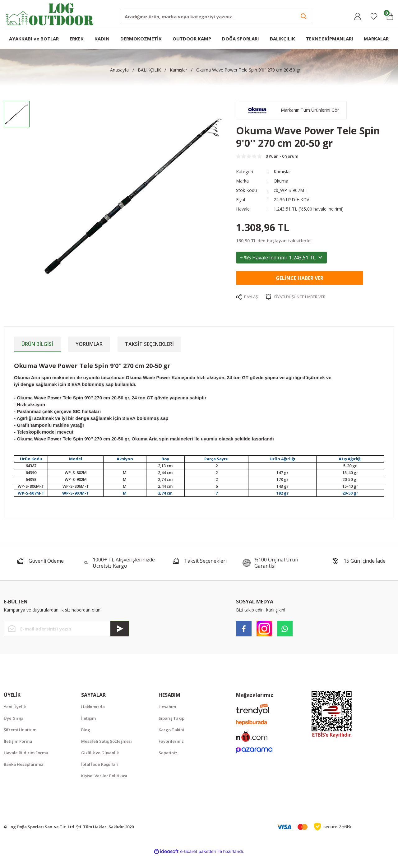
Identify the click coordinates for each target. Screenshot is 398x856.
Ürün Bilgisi (37, 344)
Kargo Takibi (171, 730)
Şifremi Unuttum (20, 730)
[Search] (215, 16)
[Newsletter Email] (66, 628)
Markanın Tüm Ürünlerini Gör (310, 110)
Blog (85, 730)
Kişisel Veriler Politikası (104, 776)
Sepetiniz (168, 753)
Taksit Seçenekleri (149, 344)
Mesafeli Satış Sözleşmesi (106, 741)
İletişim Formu (18, 741)
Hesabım (167, 706)
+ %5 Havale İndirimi (281, 257)
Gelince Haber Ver (299, 278)
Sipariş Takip (171, 718)
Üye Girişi (13, 718)
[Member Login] (357, 16)
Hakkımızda (93, 706)
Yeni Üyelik (15, 706)
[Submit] (119, 628)
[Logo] (50, 13)
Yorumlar (89, 344)
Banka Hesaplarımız (23, 764)
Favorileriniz (171, 741)
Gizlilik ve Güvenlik (100, 753)
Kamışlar (282, 171)
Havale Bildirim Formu (26, 753)
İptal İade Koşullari (99, 764)
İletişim (88, 718)
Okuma (281, 181)
